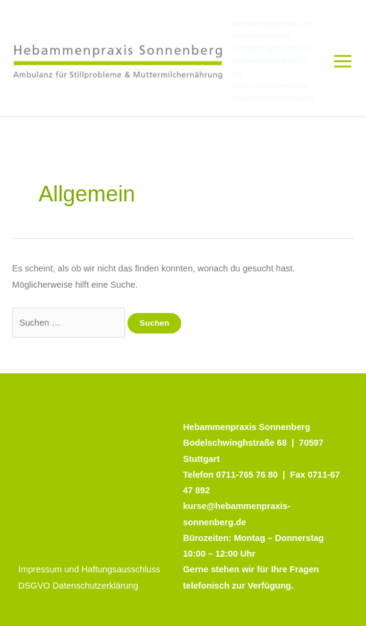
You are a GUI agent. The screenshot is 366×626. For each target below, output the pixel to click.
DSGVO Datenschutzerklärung (78, 585)
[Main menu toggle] (343, 61)
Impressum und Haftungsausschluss (89, 569)
